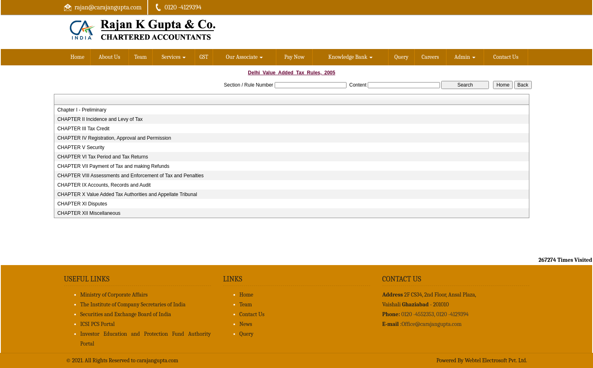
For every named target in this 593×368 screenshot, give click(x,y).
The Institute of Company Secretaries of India (133, 304)
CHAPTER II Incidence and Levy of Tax (99, 119)
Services (174, 57)
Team (140, 57)
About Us (109, 57)
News (246, 324)
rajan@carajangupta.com (108, 7)
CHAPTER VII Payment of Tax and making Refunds (113, 166)
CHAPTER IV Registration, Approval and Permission (114, 138)
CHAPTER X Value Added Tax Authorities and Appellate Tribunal (127, 194)
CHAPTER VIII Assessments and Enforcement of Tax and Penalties (130, 175)
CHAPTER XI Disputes (82, 204)
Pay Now (294, 57)
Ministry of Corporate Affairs (114, 294)
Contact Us (506, 57)
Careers (430, 57)
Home (77, 57)
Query (401, 57)
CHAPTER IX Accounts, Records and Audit (104, 185)
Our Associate (244, 57)
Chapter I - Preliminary (81, 110)
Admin (464, 57)
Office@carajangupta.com (432, 324)
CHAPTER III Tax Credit (83, 129)
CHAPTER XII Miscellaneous (88, 213)
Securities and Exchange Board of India (125, 314)
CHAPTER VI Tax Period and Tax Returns (102, 157)
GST (204, 57)
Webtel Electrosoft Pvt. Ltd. (496, 360)
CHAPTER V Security (80, 147)
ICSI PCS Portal (97, 324)
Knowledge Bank (350, 57)
